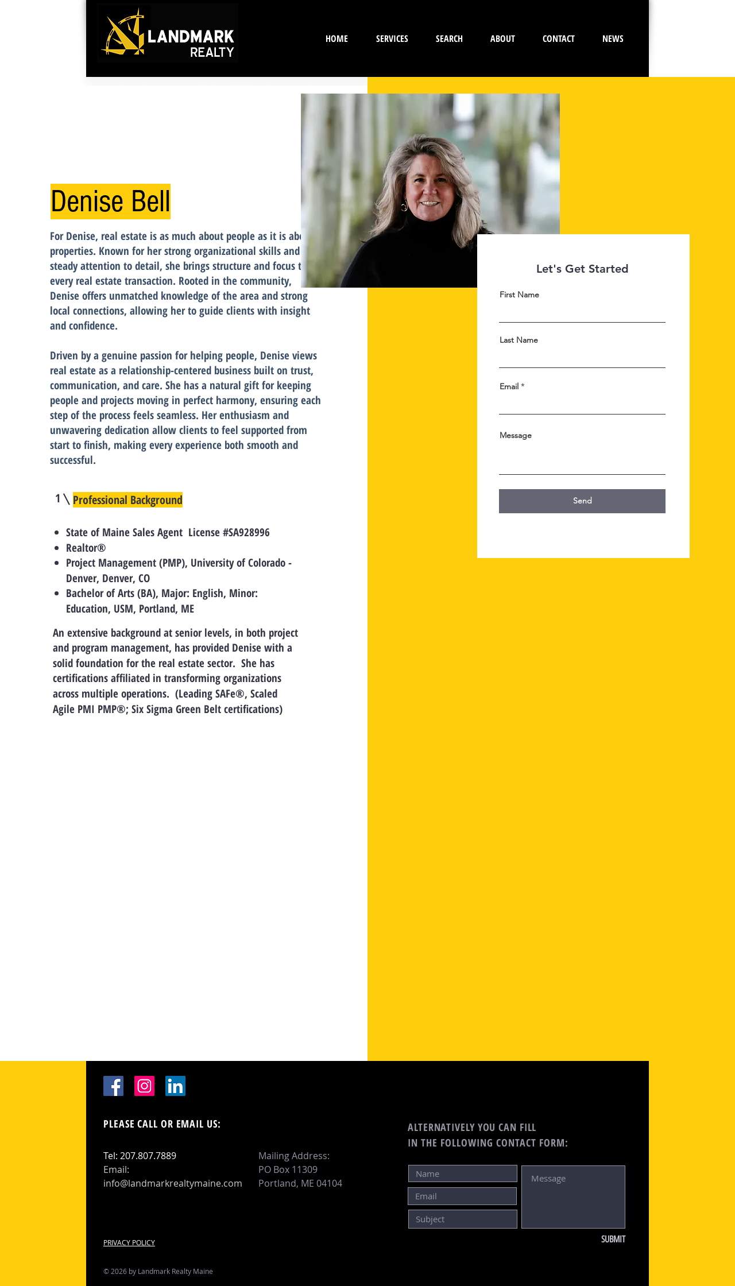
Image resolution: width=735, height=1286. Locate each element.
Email (509, 386)
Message (516, 435)
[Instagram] (144, 1086)
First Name (519, 294)
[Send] (582, 501)
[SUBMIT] (587, 1239)
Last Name (519, 340)
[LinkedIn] (175, 1086)
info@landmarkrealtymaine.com (172, 1183)
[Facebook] (113, 1086)
